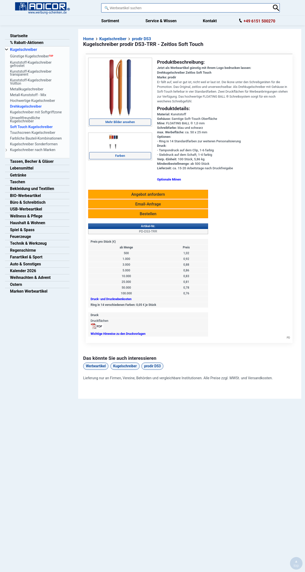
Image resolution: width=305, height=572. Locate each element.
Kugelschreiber (125, 366)
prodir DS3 (152, 366)
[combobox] (185, 7)
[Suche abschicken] (276, 7)
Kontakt (210, 20)
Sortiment (110, 20)
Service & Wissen (161, 20)
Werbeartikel (96, 366)
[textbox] (185, 7)
